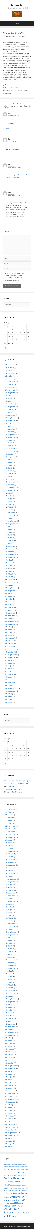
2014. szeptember (10, 434)
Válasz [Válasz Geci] (7, 221)
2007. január (8, 677)
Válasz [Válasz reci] (7, 128)
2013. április (8, 468)
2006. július (8, 694)
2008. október (9, 618)
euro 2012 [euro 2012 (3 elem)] (22, 1175)
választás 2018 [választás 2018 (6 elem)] (11, 1209)
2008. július (8, 627)
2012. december (9, 479)
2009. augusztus (9, 591)
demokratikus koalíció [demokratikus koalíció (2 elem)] (12, 1173)
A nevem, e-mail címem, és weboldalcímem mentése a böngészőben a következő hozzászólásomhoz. (14, 276)
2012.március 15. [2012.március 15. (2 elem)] (7, 1164)
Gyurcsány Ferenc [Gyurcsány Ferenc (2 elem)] (17, 1188)
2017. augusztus (9, 407)
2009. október (9, 585)
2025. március (9, 368)
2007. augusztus (9, 657)
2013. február (8, 474)
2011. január (8, 543)
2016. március (9, 423)
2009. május (8, 599)
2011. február (8, 540)
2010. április (8, 568)
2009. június (8, 596)
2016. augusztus (9, 421)
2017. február (8, 409)
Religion (8, 93)
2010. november (9, 549)
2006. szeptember (10, 688)
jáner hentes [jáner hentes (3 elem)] (19, 1190)
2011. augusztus (9, 524)
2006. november (9, 683)
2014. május (8, 440)
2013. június (8, 462)
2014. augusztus (9, 437)
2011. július (8, 526)
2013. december (9, 448)
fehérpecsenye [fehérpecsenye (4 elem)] (14, 1181)
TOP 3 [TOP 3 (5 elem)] (16, 1205)
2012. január (8, 510)
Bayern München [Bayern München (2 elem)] (19, 1166)
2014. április (8, 443)
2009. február (8, 607)
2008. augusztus (9, 624)
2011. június (8, 529)
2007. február (8, 674)
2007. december (9, 646)
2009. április (8, 602)
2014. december (9, 429)
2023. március (9, 379)
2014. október (9, 432)
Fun (6, 85)
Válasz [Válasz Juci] (7, 154)
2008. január (8, 644)
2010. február (8, 574)
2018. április (8, 398)
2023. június (8, 376)
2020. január (8, 395)
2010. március (9, 571)
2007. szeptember (10, 655)
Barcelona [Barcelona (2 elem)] (12, 1166)
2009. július (8, 593)
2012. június (8, 496)
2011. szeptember (10, 521)
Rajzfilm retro (17, 792)
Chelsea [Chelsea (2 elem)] (22, 1169)
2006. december (9, 680)
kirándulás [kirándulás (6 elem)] (9, 1193)
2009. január (8, 610)
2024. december (9, 373)
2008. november (9, 616)
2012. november (9, 482)
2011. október (9, 518)
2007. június (8, 663)
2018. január (8, 401)
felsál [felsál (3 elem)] (22, 1182)
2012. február (8, 507)
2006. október (9, 685)
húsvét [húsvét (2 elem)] (22, 1188)
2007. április (8, 669)
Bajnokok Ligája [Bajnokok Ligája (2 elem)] (15, 1164)
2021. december (9, 387)
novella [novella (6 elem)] (19, 1193)
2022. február (8, 384)
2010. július (8, 560)
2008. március (9, 638)
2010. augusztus (9, 557)
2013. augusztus (9, 457)
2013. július (8, 460)
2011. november (9, 515)
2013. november (9, 451)
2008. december (9, 613)
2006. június (8, 697)
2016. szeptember (10, 418)
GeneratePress (25, 1226)
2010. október (9, 552)
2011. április (8, 535)
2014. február (8, 446)
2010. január (8, 577)
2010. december (9, 546)
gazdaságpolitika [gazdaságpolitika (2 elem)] (17, 1185)
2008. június (8, 630)
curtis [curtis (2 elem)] (5, 1173)
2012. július (8, 493)
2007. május (8, 666)
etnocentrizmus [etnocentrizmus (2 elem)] (15, 1175)
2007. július (8, 660)
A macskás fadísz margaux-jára (19, 781)
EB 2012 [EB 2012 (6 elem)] (21, 1172)
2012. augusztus (9, 490)
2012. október (9, 485)
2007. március (9, 671)
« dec (5, 348)
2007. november (9, 649)
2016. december (9, 415)
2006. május (8, 699)
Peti (5, 781)
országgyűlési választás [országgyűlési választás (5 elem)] (15, 1200)
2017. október (9, 404)
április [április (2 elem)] (20, 1213)
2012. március (9, 504)
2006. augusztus (9, 691)
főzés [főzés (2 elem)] (11, 1185)
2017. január (8, 412)
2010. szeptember (10, 554)
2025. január (8, 370)
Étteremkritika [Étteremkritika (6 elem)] (11, 1212)
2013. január (8, 476)
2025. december (9, 365)
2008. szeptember (10, 621)
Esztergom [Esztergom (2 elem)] (9, 1175)
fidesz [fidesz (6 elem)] (7, 1184)
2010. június (8, 563)
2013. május (8, 465)
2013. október (9, 454)
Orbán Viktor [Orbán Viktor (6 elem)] (17, 1196)
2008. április (8, 635)
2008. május (8, 632)
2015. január (8, 426)
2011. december (9, 513)
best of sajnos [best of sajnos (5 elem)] (10, 1169)
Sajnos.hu (16, 5)
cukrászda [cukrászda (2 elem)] (27, 1169)
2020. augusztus (9, 393)
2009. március (9, 604)
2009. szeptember (10, 588)
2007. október (9, 652)
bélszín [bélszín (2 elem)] (18, 1169)
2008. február (8, 641)
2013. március (9, 471)
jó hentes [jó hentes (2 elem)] (25, 1190)
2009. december (9, 579)
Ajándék (12, 786)
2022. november (9, 381)
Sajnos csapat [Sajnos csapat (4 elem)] (9, 1203)
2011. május (8, 532)
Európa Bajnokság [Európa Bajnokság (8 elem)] (15, 1178)
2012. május (8, 499)
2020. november (9, 390)
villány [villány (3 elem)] (21, 1206)
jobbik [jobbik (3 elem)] (12, 1190)
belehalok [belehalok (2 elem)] (25, 1166)
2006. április (8, 702)
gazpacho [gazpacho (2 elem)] (23, 1185)
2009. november (9, 582)
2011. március (9, 538)
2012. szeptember (10, 487)
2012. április (8, 501)
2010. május (8, 565)
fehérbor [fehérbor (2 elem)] (6, 1182)
